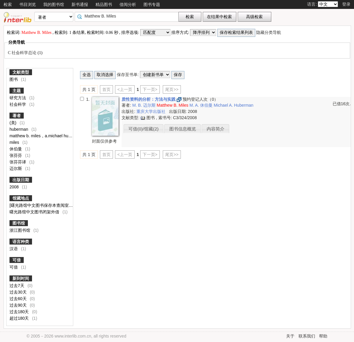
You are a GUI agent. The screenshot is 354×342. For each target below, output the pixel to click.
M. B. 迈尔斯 (144, 105)
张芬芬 (16, 155)
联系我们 (307, 336)
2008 (14, 187)
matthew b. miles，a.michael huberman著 (48, 135)
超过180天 (19, 318)
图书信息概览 (182, 128)
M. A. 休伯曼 (201, 105)
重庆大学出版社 (151, 111)
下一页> (150, 89)
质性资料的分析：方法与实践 (149, 99)
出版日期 (20, 179)
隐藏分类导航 (269, 32)
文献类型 (20, 72)
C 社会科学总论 (22, 53)
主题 (16, 90)
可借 (16, 260)
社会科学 (18, 104)
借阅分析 (127, 4)
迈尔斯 (16, 168)
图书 (14, 79)
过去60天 (18, 298)
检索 (8, 4)
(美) (13, 122)
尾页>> (171, 89)
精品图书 (103, 4)
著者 (16, 115)
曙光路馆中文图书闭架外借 (34, 211)
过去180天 (19, 311)
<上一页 (124, 89)
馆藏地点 (20, 198)
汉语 (14, 248)
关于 (290, 336)
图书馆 (18, 223)
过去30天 (18, 292)
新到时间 (20, 278)
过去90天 (18, 305)
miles (14, 142)
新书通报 (79, 4)
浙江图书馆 (20, 230)
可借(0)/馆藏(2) (143, 128)
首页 (106, 89)
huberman (19, 129)
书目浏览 (27, 4)
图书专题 (151, 4)
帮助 (323, 336)
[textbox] (128, 16)
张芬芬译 (18, 162)
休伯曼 (16, 148)
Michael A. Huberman (233, 105)
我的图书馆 (53, 4)
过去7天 (17, 285)
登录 (346, 4)
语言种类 (20, 241)
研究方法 (18, 97)
